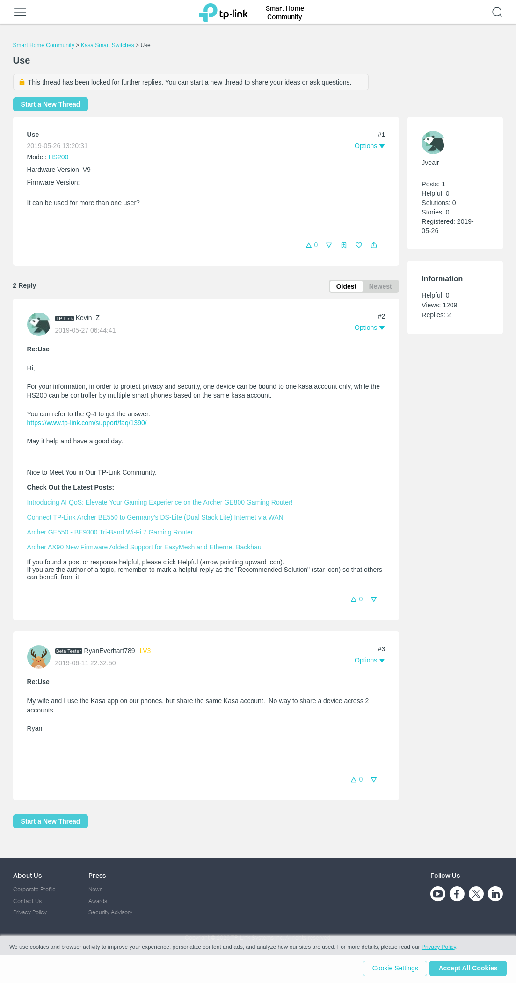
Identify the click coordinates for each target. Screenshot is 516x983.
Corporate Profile (34, 889)
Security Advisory (110, 912)
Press (97, 875)
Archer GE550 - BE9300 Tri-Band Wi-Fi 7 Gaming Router (110, 533)
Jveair (430, 162)
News (95, 889)
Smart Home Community (43, 45)
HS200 (59, 157)
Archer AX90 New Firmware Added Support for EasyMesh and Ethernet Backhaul (145, 548)
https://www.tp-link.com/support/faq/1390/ (87, 423)
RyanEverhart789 (109, 651)
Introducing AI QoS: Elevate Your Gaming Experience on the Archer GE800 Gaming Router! (160, 503)
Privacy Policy (30, 912)
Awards (97, 901)
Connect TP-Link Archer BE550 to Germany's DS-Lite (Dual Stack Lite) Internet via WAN (155, 518)
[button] (374, 245)
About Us (27, 875)
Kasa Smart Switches (107, 45)
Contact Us (27, 901)
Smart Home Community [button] (285, 12)
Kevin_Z (88, 318)
